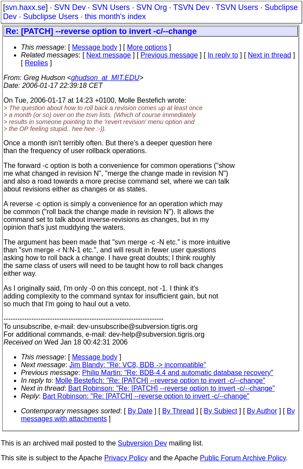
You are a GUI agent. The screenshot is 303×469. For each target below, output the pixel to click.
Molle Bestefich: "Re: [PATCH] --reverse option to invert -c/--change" (160, 380)
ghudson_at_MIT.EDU (105, 77)
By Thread (178, 411)
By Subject (220, 411)
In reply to (223, 55)
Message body (94, 47)
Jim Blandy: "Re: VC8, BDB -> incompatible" (137, 364)
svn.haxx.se (25, 7)
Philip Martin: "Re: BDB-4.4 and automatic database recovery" (177, 372)
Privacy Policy (126, 458)
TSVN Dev (191, 7)
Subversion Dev (142, 443)
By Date (140, 411)
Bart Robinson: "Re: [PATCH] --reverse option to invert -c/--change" (171, 388)
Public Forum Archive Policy (243, 458)
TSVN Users (236, 7)
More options (147, 47)
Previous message (169, 55)
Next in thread (269, 55)
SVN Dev (69, 7)
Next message (108, 55)
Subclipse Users (50, 16)
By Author (262, 411)
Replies (36, 63)
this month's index (115, 16)
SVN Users (111, 7)
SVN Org (151, 7)
